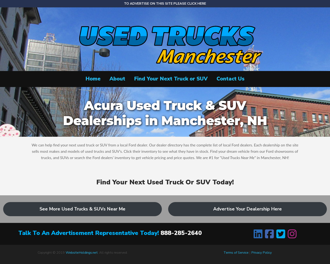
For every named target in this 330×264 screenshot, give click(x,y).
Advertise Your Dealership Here (247, 209)
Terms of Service (236, 252)
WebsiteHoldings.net (82, 252)
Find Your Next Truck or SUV (171, 78)
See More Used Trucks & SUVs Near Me (82, 209)
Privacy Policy (261, 252)
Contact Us (231, 78)
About (117, 78)
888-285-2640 (181, 233)
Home (93, 78)
